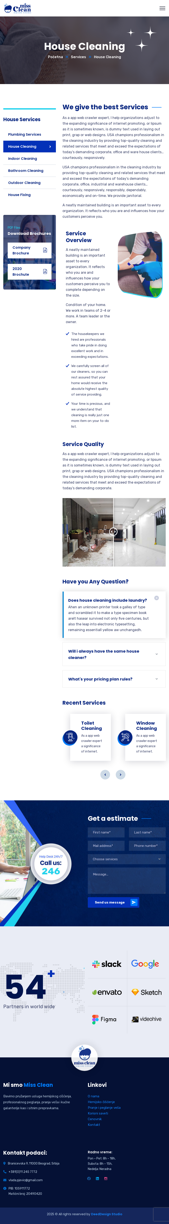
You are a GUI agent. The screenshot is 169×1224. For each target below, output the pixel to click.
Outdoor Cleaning (24, 182)
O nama (93, 1096)
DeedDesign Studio (106, 1214)
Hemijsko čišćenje (101, 1102)
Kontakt (94, 1125)
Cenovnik (95, 1119)
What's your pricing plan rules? (100, 679)
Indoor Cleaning (22, 158)
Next (120, 774)
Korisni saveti (98, 1113)
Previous (105, 774)
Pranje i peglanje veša (104, 1108)
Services (78, 57)
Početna (55, 57)
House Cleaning (22, 146)
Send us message (116, 902)
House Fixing (19, 194)
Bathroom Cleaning (25, 170)
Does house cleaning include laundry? (107, 600)
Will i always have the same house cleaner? (103, 654)
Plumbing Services (24, 134)
